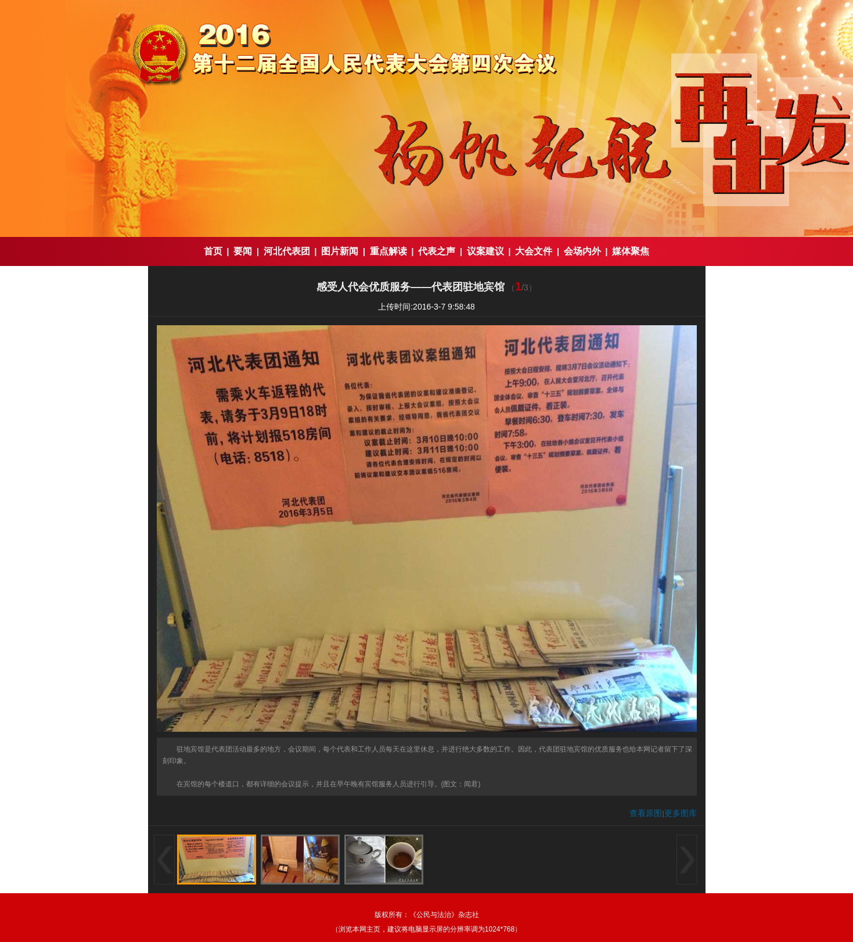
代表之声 (436, 251)
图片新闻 (339, 251)
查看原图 (645, 813)
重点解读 (388, 251)
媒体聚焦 (630, 251)
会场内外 (582, 251)
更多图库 (680, 813)
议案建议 (485, 251)
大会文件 (533, 251)
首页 (213, 251)
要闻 (242, 251)
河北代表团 (287, 251)
